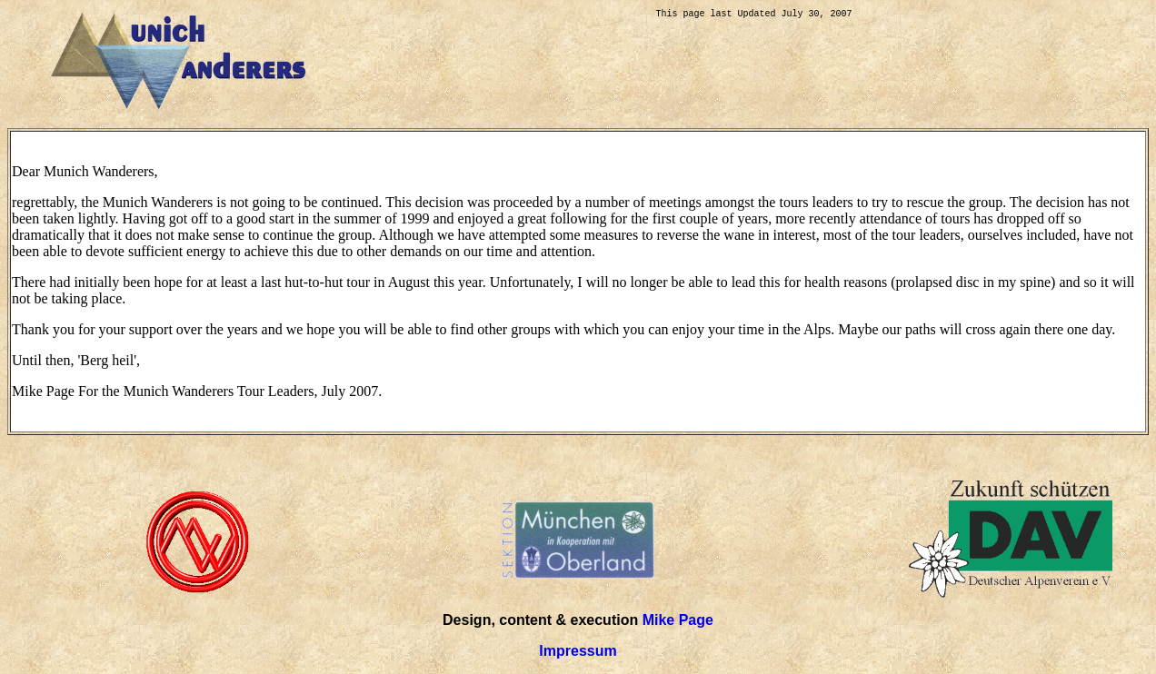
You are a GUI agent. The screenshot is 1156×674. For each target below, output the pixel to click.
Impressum (577, 651)
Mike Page (678, 620)
